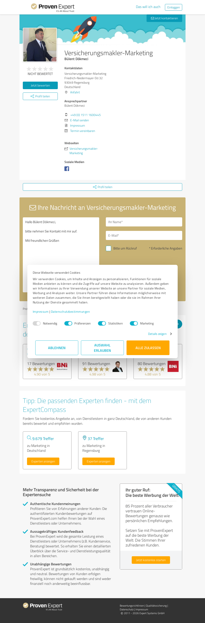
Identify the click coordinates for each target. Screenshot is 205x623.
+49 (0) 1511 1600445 (85, 115)
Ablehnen (57, 347)
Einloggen (173, 7)
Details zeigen (154, 334)
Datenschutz (126, 609)
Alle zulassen (148, 347)
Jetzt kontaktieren (164, 18)
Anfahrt (75, 92)
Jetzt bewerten (40, 85)
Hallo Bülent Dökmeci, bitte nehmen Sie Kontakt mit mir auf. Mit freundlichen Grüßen (61, 254)
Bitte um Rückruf (125, 248)
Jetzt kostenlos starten (151, 560)
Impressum (43, 311)
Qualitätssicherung (156, 605)
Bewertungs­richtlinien (132, 605)
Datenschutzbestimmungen (73, 311)
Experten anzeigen (43, 461)
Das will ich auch (148, 6)
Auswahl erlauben (102, 347)
